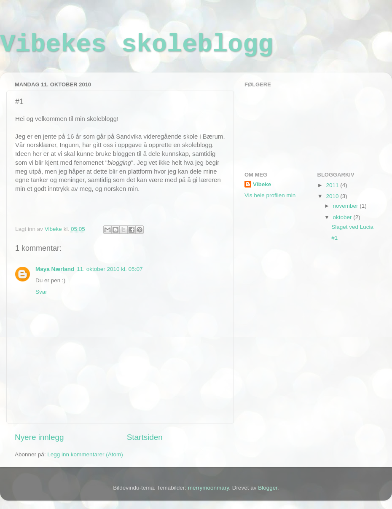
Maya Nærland (54, 269)
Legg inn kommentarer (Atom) (85, 454)
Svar (41, 292)
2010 (333, 196)
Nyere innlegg (39, 437)
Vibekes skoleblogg (136, 44)
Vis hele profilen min (269, 195)
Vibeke (262, 184)
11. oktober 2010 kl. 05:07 (109, 269)
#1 (334, 238)
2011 (333, 185)
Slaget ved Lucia (352, 227)
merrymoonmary (208, 488)
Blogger (267, 488)
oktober (343, 217)
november (346, 206)
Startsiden (145, 437)
